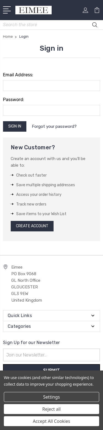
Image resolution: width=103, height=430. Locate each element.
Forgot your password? (54, 126)
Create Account (32, 226)
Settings (51, 397)
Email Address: (18, 74)
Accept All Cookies (51, 421)
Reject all (51, 409)
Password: (13, 99)
